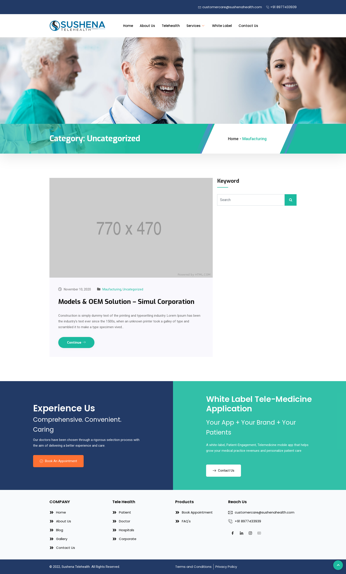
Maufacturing (111, 289)
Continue (76, 342)
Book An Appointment (58, 461)
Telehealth (171, 25)
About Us (147, 25)
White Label (222, 25)
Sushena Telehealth (76, 567)
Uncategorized (133, 289)
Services (195, 25)
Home (128, 25)
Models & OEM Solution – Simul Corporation (126, 301)
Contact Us (248, 25)
